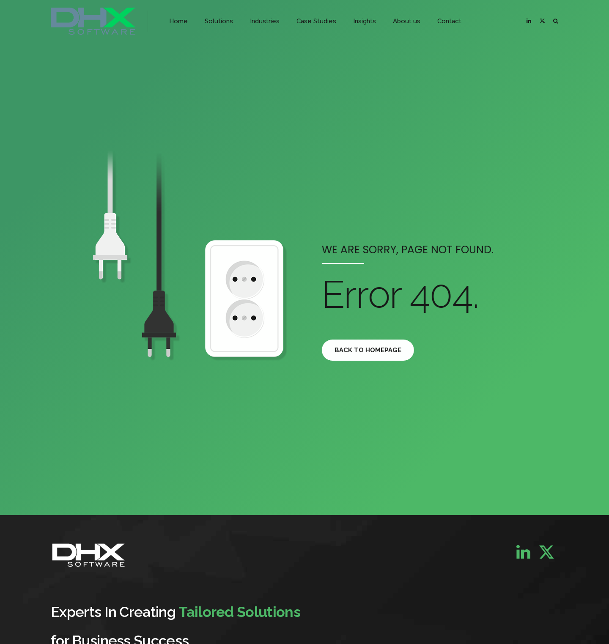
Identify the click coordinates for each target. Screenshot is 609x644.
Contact (449, 21)
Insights (364, 21)
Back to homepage (373, 350)
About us (406, 21)
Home (178, 21)
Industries (265, 21)
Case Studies (316, 21)
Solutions (219, 21)
